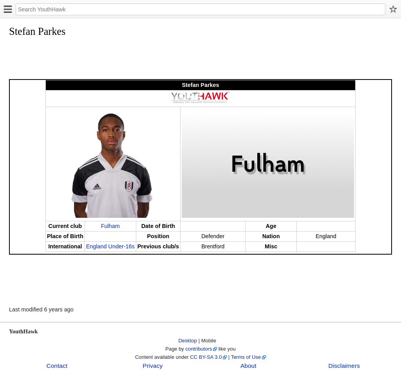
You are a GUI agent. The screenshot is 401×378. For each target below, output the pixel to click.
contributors (198, 349)
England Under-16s (110, 246)
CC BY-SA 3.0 (206, 357)
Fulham (110, 226)
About (248, 365)
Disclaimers (344, 365)
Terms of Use (246, 357)
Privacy (153, 365)
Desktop (188, 341)
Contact (56, 365)
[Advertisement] (151, 59)
